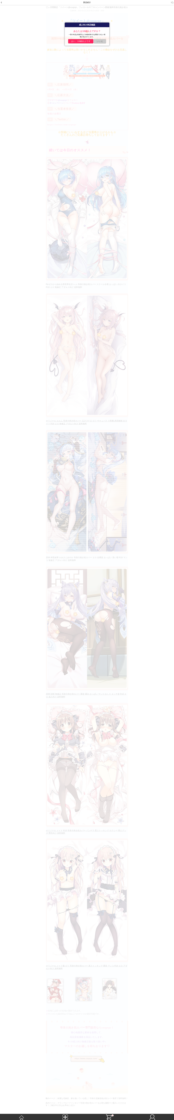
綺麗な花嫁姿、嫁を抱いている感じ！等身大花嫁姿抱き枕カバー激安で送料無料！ (92, 1098)
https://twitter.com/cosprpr (61, 124)
